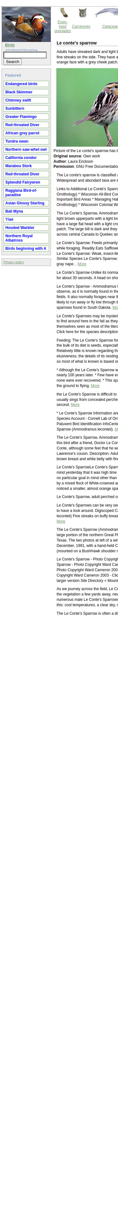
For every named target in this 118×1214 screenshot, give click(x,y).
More (82, 264)
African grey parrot (22, 133)
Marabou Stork (18, 166)
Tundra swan (16, 141)
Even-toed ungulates (62, 26)
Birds (10, 45)
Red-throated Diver (22, 125)
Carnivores (81, 26)
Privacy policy (13, 262)
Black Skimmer (18, 92)
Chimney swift (18, 100)
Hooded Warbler (19, 228)
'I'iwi (9, 219)
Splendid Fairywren (22, 182)
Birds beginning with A (25, 248)
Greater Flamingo (21, 116)
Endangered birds (21, 84)
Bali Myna (14, 211)
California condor (21, 157)
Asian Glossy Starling (24, 203)
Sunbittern (14, 108)
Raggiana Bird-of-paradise (21, 192)
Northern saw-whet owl (26, 149)
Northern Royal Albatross (19, 238)
